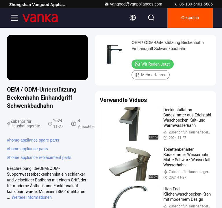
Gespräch (190, 18)
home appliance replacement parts (40, 157)
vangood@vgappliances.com (133, 4)
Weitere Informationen (32, 197)
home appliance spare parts (34, 140)
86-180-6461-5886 (193, 4)
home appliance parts (28, 148)
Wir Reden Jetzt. (152, 64)
